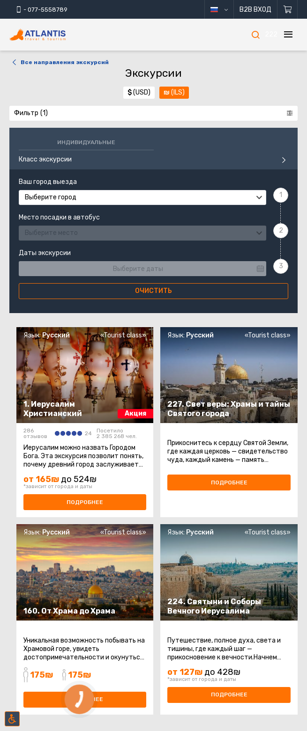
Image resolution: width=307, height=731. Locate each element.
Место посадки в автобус (59, 217)
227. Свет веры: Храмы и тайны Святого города (228, 409)
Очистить (153, 291)
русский (226, 9)
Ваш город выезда (48, 182)
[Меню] (288, 34)
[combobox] (142, 197)
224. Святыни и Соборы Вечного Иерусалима (214, 606)
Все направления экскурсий (59, 62)
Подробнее (85, 502)
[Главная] (51, 35)
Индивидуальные (86, 142)
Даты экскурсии (45, 253)
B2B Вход (255, 10)
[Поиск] (255, 34)
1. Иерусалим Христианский (52, 409)
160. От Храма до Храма (69, 611)
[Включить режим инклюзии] (12, 718)
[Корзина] (287, 9)
